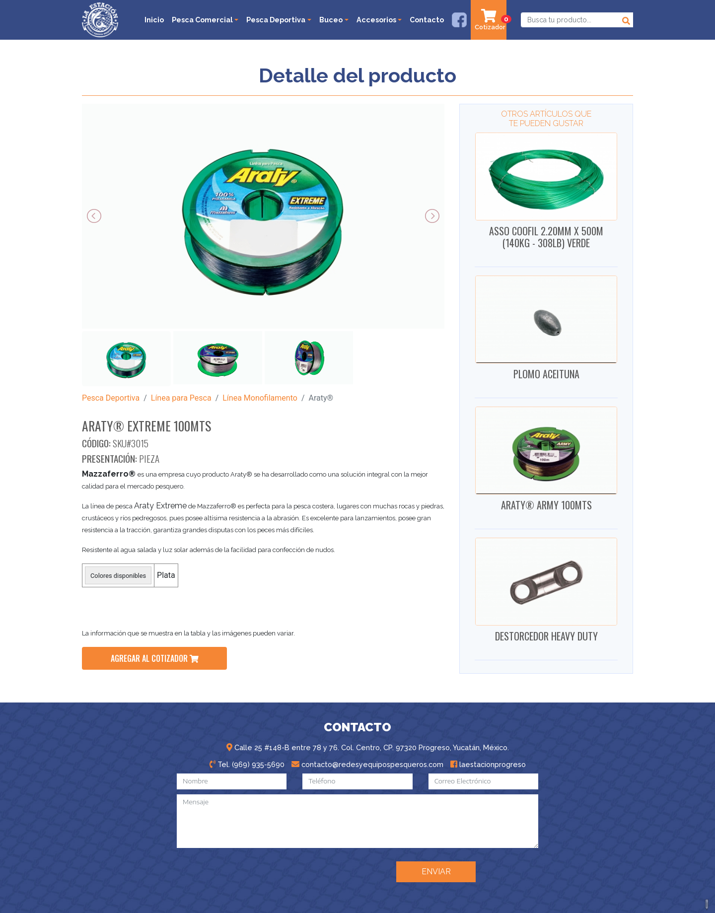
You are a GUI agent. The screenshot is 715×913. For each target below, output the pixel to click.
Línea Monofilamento (259, 398)
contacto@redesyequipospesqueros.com (367, 764)
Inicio (154, 19)
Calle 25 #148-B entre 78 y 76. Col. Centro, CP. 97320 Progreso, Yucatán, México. (367, 747)
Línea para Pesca (181, 398)
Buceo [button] (331, 19)
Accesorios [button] (376, 19)
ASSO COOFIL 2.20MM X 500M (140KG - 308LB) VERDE (546, 237)
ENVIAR (436, 871)
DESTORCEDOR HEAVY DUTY (546, 636)
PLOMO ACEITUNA (546, 374)
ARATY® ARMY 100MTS (546, 505)
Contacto (427, 19)
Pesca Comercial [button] (202, 19)
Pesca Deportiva (111, 398)
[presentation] (311, 870)
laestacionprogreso (488, 764)
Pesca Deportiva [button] (275, 19)
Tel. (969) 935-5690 (247, 764)
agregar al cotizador (155, 658)
